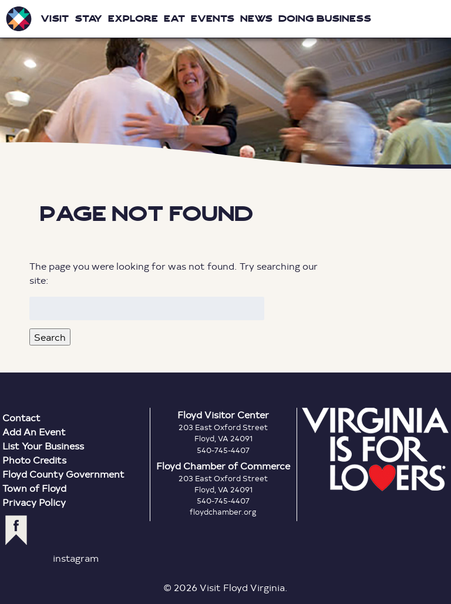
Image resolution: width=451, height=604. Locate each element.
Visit (55, 18)
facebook (16, 530)
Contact (21, 417)
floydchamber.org (223, 511)
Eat (174, 18)
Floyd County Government (63, 474)
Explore (133, 18)
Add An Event (34, 431)
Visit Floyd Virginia (19, 19)
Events (212, 18)
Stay (88, 18)
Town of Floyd (34, 488)
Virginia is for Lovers (375, 449)
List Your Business (43, 445)
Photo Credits (34, 460)
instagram (76, 558)
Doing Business (324, 18)
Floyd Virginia (225, 84)
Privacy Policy (34, 502)
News (256, 18)
